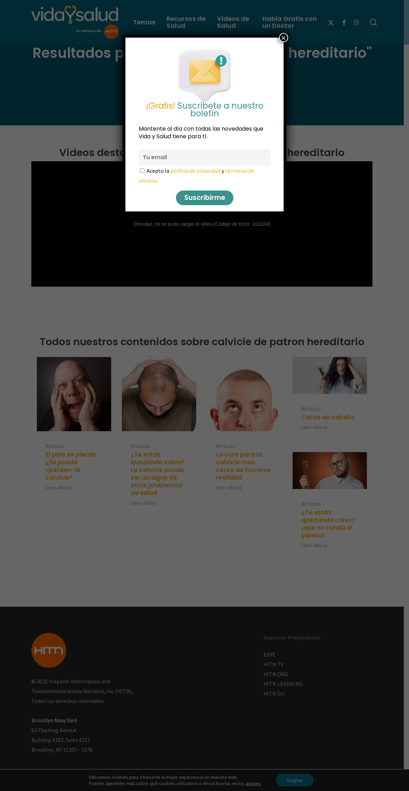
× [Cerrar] (283, 37)
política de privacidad (195, 170)
